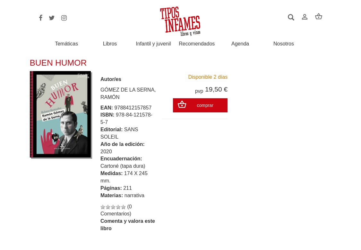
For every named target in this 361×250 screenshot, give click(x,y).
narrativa (134, 195)
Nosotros (283, 44)
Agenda (240, 44)
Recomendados (197, 44)
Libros (110, 44)
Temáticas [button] (66, 43)
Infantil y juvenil (153, 44)
